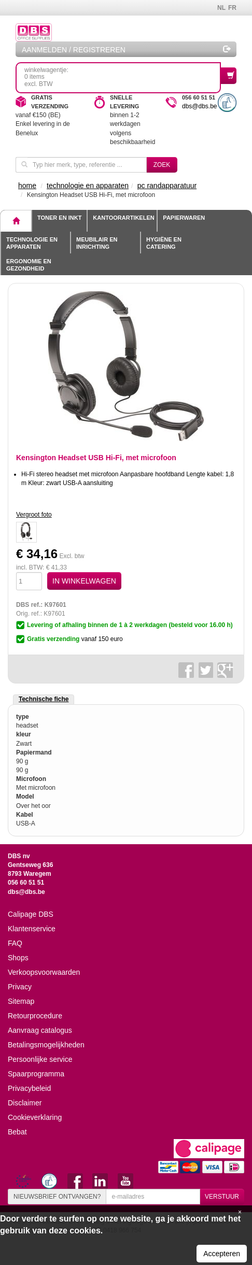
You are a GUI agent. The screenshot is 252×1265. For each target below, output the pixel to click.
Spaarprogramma (36, 1074)
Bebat (17, 1132)
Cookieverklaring (35, 1117)
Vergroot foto (34, 514)
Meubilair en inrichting (96, 243)
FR (232, 7)
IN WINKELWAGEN (84, 581)
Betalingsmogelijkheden (46, 1045)
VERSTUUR (222, 1196)
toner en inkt (59, 218)
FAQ (15, 943)
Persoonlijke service (40, 1059)
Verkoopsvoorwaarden (44, 972)
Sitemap (21, 1001)
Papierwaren (184, 218)
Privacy (20, 987)
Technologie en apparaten (32, 243)
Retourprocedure (35, 1016)
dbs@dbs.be (199, 106)
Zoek (162, 164)
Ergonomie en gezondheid (28, 265)
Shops (18, 958)
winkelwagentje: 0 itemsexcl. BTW (122, 77)
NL (221, 7)
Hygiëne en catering (163, 243)
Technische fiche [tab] (43, 699)
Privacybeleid (29, 1088)
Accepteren (221, 1253)
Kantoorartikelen (123, 218)
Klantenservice (31, 929)
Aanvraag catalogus (40, 1030)
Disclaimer (24, 1103)
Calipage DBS (30, 914)
